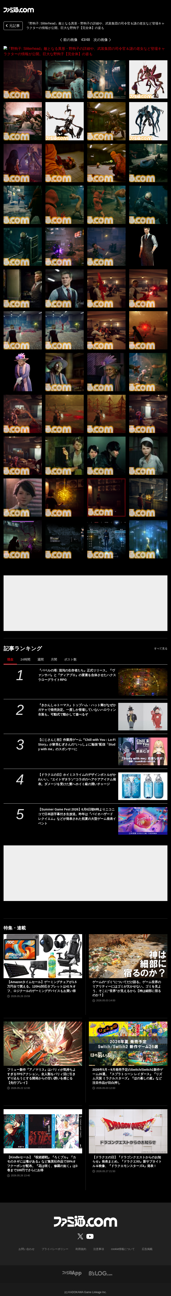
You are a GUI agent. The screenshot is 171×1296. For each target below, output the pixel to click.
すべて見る (160, 643)
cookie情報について (123, 1243)
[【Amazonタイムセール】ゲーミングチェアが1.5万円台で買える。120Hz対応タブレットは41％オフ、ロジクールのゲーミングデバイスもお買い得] (43, 951)
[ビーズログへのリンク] (100, 1268)
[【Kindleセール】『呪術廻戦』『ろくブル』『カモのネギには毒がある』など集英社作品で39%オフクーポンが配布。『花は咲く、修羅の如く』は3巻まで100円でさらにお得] (43, 1126)
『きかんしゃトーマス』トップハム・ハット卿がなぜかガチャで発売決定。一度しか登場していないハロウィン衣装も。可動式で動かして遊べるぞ (77, 704)
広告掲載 (147, 1243)
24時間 (25, 654)
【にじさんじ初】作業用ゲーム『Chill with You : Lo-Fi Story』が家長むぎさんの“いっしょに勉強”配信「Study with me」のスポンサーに (77, 739)
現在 (10, 654)
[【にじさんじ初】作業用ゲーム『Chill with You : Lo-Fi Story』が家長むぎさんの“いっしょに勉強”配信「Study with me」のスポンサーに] (142, 746)
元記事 (12, 26)
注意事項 (98, 1243)
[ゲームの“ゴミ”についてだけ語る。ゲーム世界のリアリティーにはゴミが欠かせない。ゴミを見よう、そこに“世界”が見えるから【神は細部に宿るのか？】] (128, 951)
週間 (40, 654)
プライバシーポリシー (55, 1243)
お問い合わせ (26, 1243)
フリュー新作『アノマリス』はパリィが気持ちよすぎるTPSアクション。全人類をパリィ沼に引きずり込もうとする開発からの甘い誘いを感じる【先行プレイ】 (41, 1070)
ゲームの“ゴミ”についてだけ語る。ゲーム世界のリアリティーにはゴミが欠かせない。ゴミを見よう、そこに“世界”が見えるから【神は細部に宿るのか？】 (126, 983)
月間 (54, 654)
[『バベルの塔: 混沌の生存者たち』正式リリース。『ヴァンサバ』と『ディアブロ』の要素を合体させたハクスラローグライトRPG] (142, 676)
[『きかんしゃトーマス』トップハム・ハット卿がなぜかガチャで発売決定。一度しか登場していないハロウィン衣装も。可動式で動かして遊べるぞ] (142, 711)
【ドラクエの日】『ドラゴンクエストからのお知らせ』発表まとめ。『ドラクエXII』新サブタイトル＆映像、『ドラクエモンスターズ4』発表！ (127, 1156)
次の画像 (101, 40)
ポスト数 (70, 654)
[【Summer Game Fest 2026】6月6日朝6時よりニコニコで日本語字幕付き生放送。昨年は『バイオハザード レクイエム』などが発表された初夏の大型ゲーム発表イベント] (142, 815)
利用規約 (80, 1243)
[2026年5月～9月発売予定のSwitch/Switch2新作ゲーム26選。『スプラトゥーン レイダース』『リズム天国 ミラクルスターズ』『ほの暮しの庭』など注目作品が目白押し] (128, 1038)
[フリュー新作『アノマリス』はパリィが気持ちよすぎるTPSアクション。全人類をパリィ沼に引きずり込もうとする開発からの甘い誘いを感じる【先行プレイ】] (43, 1038)
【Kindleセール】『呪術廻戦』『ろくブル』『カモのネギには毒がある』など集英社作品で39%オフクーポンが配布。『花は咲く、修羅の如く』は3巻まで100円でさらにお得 (42, 1158)
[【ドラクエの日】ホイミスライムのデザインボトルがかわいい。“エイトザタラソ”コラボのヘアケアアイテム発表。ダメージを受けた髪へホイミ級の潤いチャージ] (142, 781)
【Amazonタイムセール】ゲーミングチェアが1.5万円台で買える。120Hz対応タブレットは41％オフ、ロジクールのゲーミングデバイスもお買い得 (42, 981)
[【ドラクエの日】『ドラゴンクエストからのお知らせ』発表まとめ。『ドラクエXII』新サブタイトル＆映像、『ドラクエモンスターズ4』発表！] (128, 1126)
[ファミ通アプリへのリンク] (71, 1268)
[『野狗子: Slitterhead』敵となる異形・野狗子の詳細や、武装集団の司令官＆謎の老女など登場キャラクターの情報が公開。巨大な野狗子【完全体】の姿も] (23, 74)
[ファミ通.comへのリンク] (19, 9)
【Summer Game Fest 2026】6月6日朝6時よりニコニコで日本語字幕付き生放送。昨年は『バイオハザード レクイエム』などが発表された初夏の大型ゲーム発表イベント (77, 811)
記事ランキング (23, 643)
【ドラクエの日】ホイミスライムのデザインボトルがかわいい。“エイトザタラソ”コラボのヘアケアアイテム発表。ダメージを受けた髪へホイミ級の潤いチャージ (77, 774)
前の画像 (70, 40)
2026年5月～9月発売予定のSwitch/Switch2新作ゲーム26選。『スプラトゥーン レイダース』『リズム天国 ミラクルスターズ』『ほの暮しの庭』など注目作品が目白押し (127, 1070)
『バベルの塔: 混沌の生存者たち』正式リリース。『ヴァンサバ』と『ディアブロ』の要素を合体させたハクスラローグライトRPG (77, 669)
